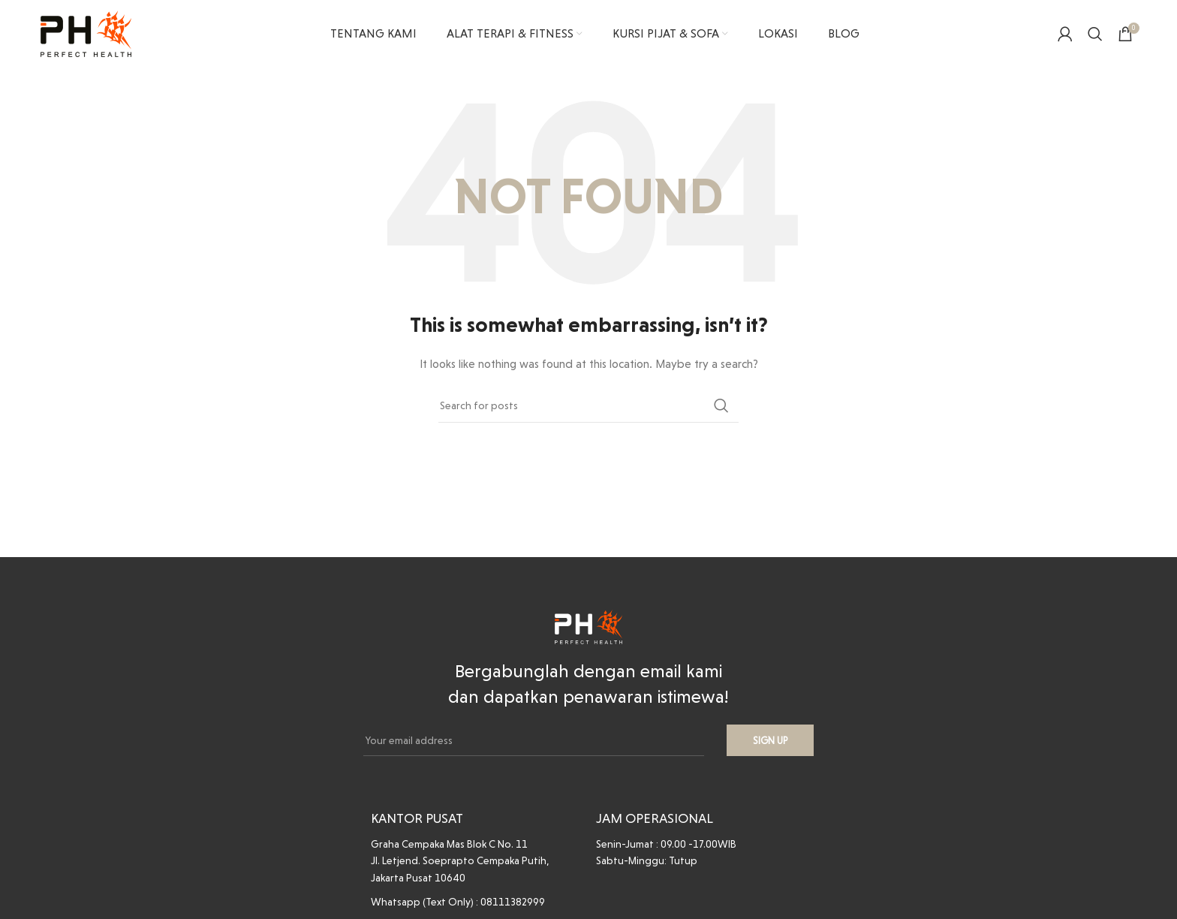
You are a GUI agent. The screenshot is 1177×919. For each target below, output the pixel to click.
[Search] (1095, 34)
